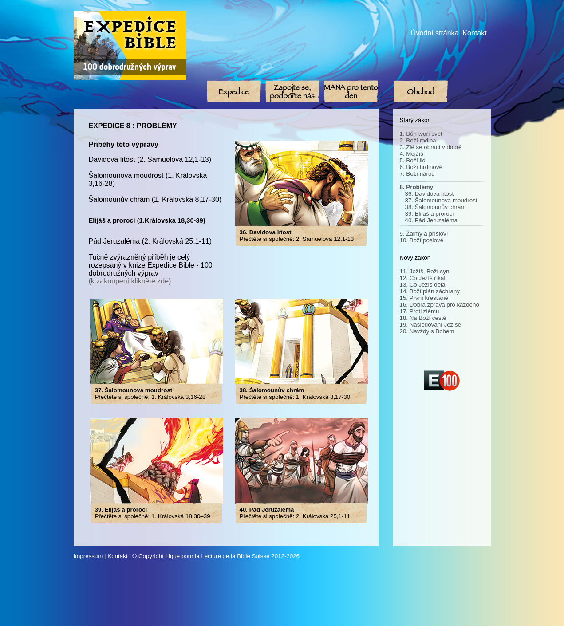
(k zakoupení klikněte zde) (130, 281)
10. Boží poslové (422, 240)
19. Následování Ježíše (430, 324)
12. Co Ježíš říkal (423, 278)
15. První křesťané (424, 298)
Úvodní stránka (435, 33)
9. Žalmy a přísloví (424, 233)
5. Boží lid (413, 160)
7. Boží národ (417, 173)
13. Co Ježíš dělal (423, 284)
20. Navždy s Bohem (427, 331)
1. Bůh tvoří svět (421, 133)
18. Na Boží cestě (423, 318)
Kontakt (474, 33)
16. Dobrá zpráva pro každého (439, 304)
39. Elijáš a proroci (429, 213)
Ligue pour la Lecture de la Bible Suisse (218, 556)
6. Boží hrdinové (421, 167)
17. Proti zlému (419, 311)
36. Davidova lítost (429, 193)
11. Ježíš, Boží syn (425, 271)
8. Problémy (417, 187)
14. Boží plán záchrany (430, 291)
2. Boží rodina (418, 140)
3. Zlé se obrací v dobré (431, 147)
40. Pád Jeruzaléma (431, 220)
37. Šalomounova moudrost (441, 200)
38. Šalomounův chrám (435, 207)
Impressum (88, 556)
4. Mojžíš (411, 153)
